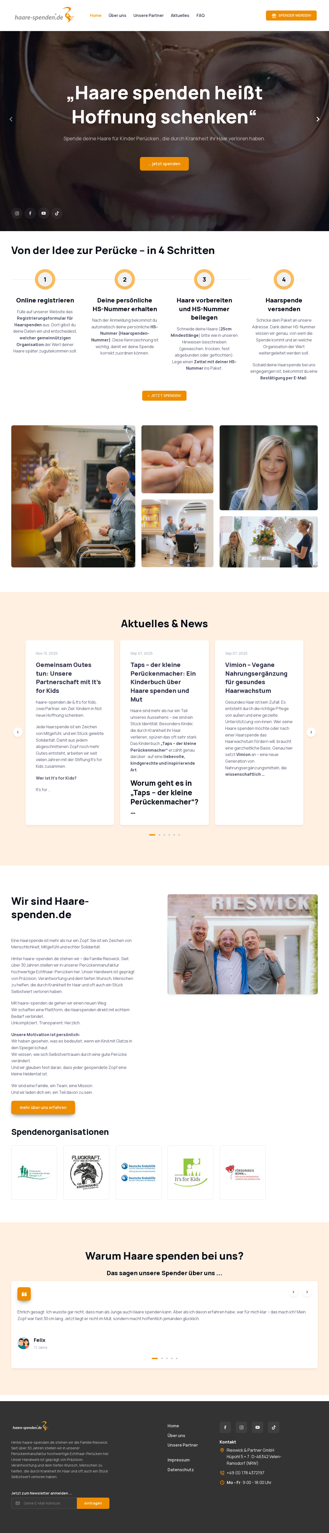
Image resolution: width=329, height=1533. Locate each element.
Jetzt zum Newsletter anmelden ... (41, 1493)
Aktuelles (180, 15)
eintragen (93, 1503)
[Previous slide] (18, 732)
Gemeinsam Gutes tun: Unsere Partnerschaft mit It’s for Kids (68, 677)
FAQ (201, 15)
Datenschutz (181, 1469)
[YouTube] (43, 213)
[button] (152, 835)
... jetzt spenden (164, 163)
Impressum (179, 1460)
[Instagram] (17, 213)
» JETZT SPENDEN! (164, 395)
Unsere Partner (148, 15)
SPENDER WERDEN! (291, 15)
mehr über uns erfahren (43, 1107)
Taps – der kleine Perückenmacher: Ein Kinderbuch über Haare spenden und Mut (163, 681)
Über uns (117, 15)
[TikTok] (57, 213)
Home (173, 1426)
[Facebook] (30, 213)
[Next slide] (318, 119)
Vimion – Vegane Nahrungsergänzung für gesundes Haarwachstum (256, 677)
